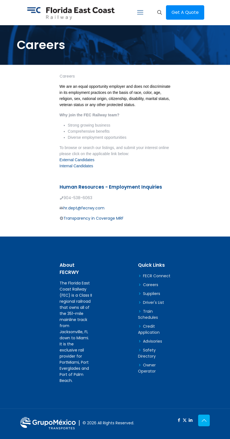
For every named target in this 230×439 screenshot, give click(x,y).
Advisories (152, 341)
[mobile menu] (140, 12)
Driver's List (153, 302)
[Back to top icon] (204, 420)
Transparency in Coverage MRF (93, 218)
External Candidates (77, 160)
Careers (150, 284)
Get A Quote (185, 12)
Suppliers (151, 293)
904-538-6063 (77, 198)
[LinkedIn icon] (190, 420)
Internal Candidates (76, 166)
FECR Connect (156, 276)
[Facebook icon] (179, 420)
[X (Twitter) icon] (185, 420)
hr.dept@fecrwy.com (83, 208)
